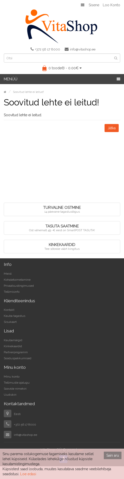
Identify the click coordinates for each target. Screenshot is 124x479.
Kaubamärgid (13, 340)
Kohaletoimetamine (17, 279)
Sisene (94, 5)
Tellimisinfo (11, 291)
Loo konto (111, 5)
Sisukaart (10, 322)
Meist (8, 273)
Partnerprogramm (16, 352)
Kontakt (9, 310)
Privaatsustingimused (19, 285)
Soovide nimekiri (15, 388)
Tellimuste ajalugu (17, 382)
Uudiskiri (10, 394)
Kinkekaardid (13, 346)
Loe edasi (28, 474)
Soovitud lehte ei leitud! (28, 92)
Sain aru (112, 455)
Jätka (112, 128)
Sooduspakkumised (17, 358)
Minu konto (11, 376)
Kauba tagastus (14, 316)
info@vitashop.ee (80, 49)
